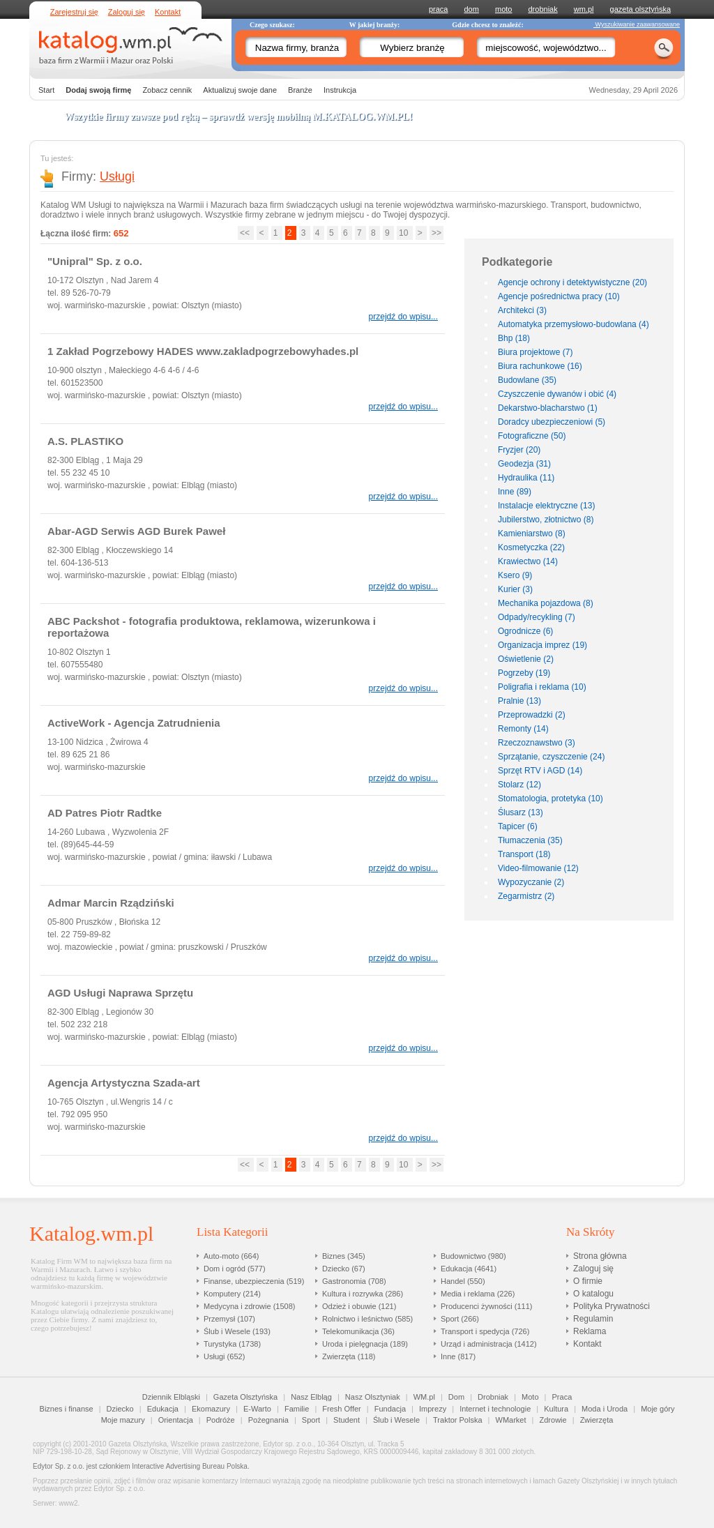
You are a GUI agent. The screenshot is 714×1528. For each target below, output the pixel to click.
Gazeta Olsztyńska (245, 1397)
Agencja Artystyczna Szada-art (123, 1083)
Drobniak (493, 1397)
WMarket (511, 1420)
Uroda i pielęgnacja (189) (365, 1344)
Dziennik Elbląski (171, 1397)
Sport (311, 1420)
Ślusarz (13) (520, 812)
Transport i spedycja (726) (485, 1331)
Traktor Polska (458, 1420)
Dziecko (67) (343, 1268)
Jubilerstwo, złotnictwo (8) (545, 519)
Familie (296, 1409)
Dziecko (120, 1409)
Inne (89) (514, 492)
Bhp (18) (514, 338)
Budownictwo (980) (473, 1256)
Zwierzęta (597, 1420)
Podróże (220, 1420)
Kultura (556, 1409)
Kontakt (168, 12)
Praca (562, 1397)
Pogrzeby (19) (524, 673)
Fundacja (390, 1409)
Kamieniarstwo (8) (531, 533)
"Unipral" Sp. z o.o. (94, 261)
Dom (456, 1397)
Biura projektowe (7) (535, 352)
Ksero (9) (515, 575)
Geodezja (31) (524, 464)
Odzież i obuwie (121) (359, 1306)
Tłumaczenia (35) (530, 840)
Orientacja (175, 1420)
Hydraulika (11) (526, 478)
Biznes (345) (343, 1256)
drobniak (543, 9)
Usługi (117, 176)
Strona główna (600, 1256)
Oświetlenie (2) (526, 659)
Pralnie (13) (519, 701)
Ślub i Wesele (396, 1420)
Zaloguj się (126, 12)
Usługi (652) (224, 1356)
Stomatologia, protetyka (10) (550, 798)
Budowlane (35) (527, 380)
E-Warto (257, 1409)
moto (503, 9)
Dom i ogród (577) (235, 1268)
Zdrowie (553, 1420)
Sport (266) (460, 1319)
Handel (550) (463, 1281)
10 (405, 233)
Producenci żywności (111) (486, 1306)
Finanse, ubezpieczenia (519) (254, 1281)
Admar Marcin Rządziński (110, 903)
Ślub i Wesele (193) (237, 1331)
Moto (530, 1397)
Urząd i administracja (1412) (489, 1344)
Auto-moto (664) (231, 1256)
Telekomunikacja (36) (358, 1331)
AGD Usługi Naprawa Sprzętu (120, 993)
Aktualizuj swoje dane (240, 90)
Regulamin (593, 1319)
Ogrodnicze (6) (525, 631)
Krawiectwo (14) (528, 561)
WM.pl (424, 1397)
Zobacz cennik (167, 90)
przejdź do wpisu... (403, 317)
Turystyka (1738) (232, 1344)
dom (471, 9)
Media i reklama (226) (478, 1293)
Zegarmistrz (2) (526, 896)
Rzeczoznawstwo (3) (536, 743)
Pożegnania (268, 1420)
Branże (300, 90)
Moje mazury (123, 1420)
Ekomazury (211, 1409)
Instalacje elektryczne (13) (546, 505)
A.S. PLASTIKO (85, 441)
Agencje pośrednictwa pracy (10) (559, 296)
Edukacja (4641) (468, 1268)
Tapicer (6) (518, 826)
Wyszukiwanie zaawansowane (636, 24)
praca (438, 9)
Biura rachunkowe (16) (540, 366)
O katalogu (593, 1294)
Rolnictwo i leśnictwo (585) (367, 1319)
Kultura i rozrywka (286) (362, 1293)
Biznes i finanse (66, 1409)
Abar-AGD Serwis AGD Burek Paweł (136, 531)
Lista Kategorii (232, 1232)
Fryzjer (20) (519, 450)
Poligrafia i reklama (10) (542, 687)
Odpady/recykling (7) (536, 617)
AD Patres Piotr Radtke (104, 813)
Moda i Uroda (605, 1409)
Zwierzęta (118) (348, 1356)
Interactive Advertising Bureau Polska (190, 1466)
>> (436, 233)
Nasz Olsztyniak (372, 1397)
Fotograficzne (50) (531, 436)
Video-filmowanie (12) (538, 868)
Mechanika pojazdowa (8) (545, 603)
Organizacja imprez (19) (542, 645)
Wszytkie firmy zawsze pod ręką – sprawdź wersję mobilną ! (238, 117)
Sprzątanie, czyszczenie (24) (551, 757)
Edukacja (162, 1409)
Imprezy (432, 1409)
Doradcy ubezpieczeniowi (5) (551, 422)
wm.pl (584, 9)
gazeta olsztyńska (640, 9)
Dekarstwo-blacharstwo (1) (548, 408)
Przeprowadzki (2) (531, 715)
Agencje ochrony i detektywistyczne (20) (572, 282)
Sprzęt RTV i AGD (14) (540, 771)
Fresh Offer (341, 1409)
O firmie (587, 1281)
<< (246, 233)
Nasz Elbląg (311, 1397)
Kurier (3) (515, 589)
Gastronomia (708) (354, 1281)
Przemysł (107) (229, 1319)
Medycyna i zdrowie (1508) (249, 1306)
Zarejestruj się (74, 12)
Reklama (589, 1331)
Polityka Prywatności (611, 1306)
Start (46, 90)
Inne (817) (458, 1356)
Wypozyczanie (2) (531, 882)
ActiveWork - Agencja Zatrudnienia (133, 723)
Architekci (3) (522, 310)
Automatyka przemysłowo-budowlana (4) (573, 324)
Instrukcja (340, 90)
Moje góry (657, 1409)
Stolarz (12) (519, 784)
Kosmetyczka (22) (531, 547)
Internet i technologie (495, 1409)
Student (346, 1420)
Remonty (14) (523, 729)
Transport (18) (524, 854)
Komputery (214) (232, 1293)
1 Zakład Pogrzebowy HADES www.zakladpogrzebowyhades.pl (202, 351)
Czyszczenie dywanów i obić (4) (557, 394)
